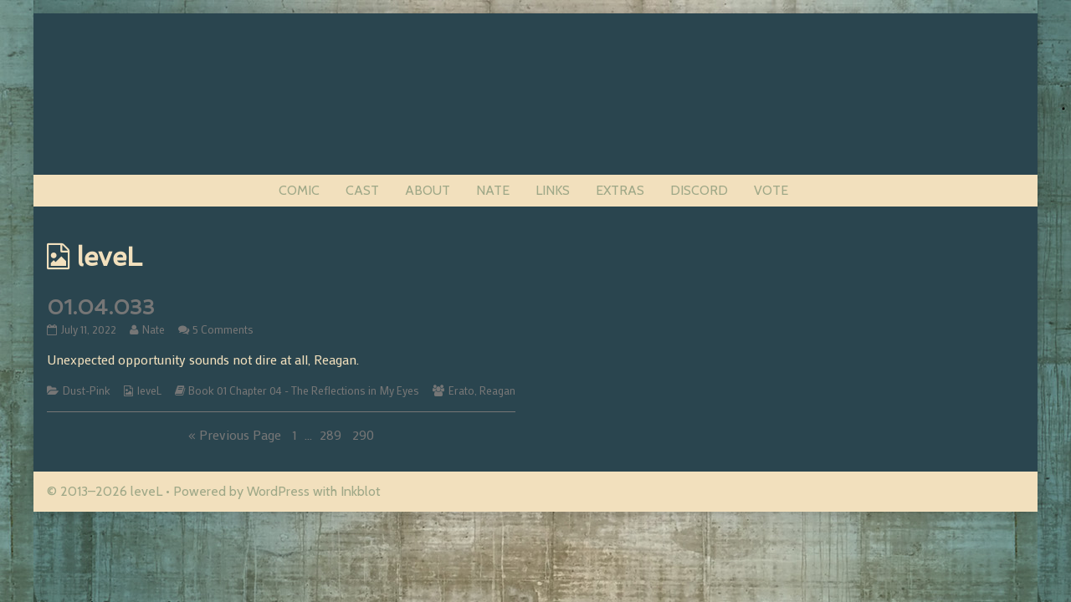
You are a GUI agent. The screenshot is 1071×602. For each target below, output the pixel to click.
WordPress (278, 491)
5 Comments (223, 329)
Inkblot (361, 491)
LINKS (553, 190)
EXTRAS (620, 190)
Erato (461, 390)
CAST (362, 190)
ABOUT (427, 190)
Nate (153, 329)
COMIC (299, 190)
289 (332, 434)
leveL (149, 390)
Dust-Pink (86, 390)
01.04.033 (101, 307)
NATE (493, 190)
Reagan (497, 390)
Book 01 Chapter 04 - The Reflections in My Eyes (303, 390)
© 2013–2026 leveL (104, 491)
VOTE (771, 190)
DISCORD (699, 190)
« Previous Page (234, 434)
